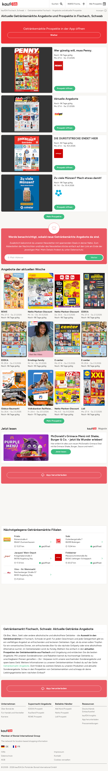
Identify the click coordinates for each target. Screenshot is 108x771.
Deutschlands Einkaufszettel (88, 710)
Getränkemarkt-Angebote (16, 665)
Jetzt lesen (61, 452)
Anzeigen (101, 10)
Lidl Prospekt (60, 716)
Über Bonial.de (7, 709)
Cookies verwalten (62, 760)
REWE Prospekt (35, 716)
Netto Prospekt (62, 713)
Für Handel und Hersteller (12, 713)
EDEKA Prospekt (35, 709)
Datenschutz (76, 249)
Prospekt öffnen (64, 88)
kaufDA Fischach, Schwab (12, 11)
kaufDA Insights (89, 715)
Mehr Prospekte (54, 216)
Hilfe (3, 752)
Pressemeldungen (90, 723)
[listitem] (14, 296)
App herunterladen (90, 719)
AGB (3, 760)
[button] (54, 70)
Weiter (54, 35)
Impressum (59, 752)
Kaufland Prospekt (36, 713)
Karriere (4, 716)
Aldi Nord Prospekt (63, 709)
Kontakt (57, 756)
